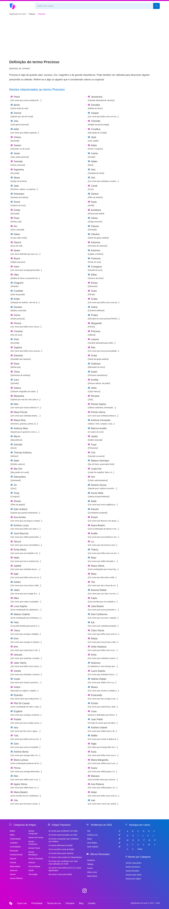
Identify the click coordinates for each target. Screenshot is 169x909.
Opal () (93, 139)
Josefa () (26, 673)
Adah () (18, 462)
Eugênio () (26, 713)
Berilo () (19, 107)
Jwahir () (95, 438)
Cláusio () (93, 228)
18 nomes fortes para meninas (61, 853)
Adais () (95, 147)
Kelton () (24, 689)
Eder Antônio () (25, 511)
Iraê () (103, 802)
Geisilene (91, 860)
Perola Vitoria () (103, 414)
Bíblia (12, 835)
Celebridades (15, 839)
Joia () (20, 123)
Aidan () (103, 794)
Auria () (103, 753)
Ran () (103, 349)
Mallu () (26, 559)
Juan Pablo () (103, 721)
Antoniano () (19, 196)
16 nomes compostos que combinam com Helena (64, 840)
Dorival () (22, 115)
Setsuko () (26, 656)
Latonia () (101, 341)
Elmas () (93, 285)
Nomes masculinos (133, 863)
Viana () (26, 632)
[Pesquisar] (156, 6)
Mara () (102, 576)
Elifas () (95, 276)
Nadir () (103, 503)
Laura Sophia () (102, 673)
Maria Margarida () (103, 762)
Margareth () (95, 325)
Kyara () (102, 770)
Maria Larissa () (26, 762)
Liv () (102, 543)
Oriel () (15, 341)
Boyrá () (18, 260)
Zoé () (103, 179)
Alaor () (103, 559)
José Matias (104, 842)
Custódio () (18, 293)
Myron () (16, 438)
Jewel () (20, 155)
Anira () (103, 656)
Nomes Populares (35, 859)
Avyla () (92, 204)
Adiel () (25, 131)
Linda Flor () (101, 470)
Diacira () (16, 244)
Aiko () (25, 778)
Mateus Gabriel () (26, 616)
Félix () (25, 624)
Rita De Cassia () (26, 705)
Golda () (15, 212)
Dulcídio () (16, 446)
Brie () (25, 648)
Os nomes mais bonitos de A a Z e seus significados (65, 869)
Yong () (15, 495)
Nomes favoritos (132, 871)
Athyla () (103, 640)
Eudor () (97, 373)
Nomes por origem (133, 879)
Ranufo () (97, 511)
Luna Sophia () (26, 608)
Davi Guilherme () (103, 616)
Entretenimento (16, 855)
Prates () (103, 317)
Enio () (26, 640)
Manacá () (103, 778)
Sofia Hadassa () (103, 648)
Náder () (92, 163)
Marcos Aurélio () (97, 430)
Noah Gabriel (104, 846)
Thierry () (103, 551)
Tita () (103, 584)
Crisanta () (17, 333)
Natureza (13, 870)
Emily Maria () (25, 551)
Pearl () (16, 220)
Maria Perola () (26, 414)
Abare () (19, 179)
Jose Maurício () (26, 535)
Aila (104, 831)
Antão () (25, 301)
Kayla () (103, 600)
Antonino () (95, 252)
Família (13, 862)
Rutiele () (26, 721)
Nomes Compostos (33, 832)
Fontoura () (94, 260)
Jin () (14, 487)
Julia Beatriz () (103, 608)
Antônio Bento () (25, 753)
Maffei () (103, 737)
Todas (139, 849)
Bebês (12, 831)
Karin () (26, 268)
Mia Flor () (20, 470)
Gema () (18, 317)
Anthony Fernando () (101, 422)
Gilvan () (95, 220)
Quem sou (22, 903)
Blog (81, 903)
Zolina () (96, 309)
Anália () (103, 535)
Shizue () (26, 543)
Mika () (26, 600)
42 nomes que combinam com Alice (63, 831)
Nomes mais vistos (133, 875)
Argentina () (17, 171)
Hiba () (25, 276)
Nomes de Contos (35, 837)
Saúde (31, 870)
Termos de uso (54, 903)
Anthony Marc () (25, 430)
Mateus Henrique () (101, 462)
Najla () (103, 745)
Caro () (15, 381)
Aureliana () (96, 212)
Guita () (92, 293)
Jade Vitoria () (26, 665)
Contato (91, 903)
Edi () (103, 624)
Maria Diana (92, 876)
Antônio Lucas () (25, 527)
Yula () (26, 737)
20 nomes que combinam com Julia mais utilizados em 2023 (63, 862)
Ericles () (103, 705)
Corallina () (97, 131)
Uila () (25, 802)
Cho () (96, 454)
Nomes (13, 874)
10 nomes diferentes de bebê (60, 845)
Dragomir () (17, 285)
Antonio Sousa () (102, 487)
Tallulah (90, 864)
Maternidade (15, 866)
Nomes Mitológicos (33, 853)
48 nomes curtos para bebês (60, 874)
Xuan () (93, 446)
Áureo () (18, 204)
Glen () (25, 745)
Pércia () (26, 770)
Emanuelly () (103, 697)
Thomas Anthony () (21, 454)
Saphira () (26, 349)
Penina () (26, 325)
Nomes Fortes (34, 848)
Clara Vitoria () (103, 632)
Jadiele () (25, 568)
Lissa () (102, 713)
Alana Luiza (92, 872)
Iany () (25, 729)
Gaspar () (103, 115)
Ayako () (25, 252)
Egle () (26, 576)
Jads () (24, 187)
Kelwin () (26, 584)
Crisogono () (95, 268)
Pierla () (26, 98)
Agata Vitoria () (24, 786)
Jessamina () (101, 98)
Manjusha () (25, 398)
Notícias (31, 862)
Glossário (69, 903)
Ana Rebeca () (102, 786)
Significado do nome (17, 14)
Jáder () (25, 592)
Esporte (13, 859)
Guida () (103, 301)
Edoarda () (21, 357)
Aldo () (26, 406)
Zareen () (20, 147)
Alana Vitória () (103, 568)
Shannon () (103, 665)
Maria (104, 838)
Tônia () (20, 373)
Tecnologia (32, 874)
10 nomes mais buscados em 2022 (63, 835)
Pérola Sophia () (102, 406)
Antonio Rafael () (103, 592)
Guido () (26, 681)
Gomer (90, 868)
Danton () (95, 196)
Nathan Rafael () (102, 681)
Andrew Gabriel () (102, 729)
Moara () (103, 689)
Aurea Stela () (98, 495)
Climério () (98, 236)
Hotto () (94, 390)
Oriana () (16, 139)
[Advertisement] (84, 39)
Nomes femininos (133, 867)
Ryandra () (26, 697)
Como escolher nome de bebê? (61, 849)
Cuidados (14, 843)
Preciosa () (94, 333)
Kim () (98, 479)
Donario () (18, 309)
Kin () (17, 228)
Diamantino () (18, 479)
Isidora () (24, 390)
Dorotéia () (95, 107)
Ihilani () (19, 236)
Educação (14, 851)
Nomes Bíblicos (16, 878)
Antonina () (97, 244)
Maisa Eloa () (24, 422)
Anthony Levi (104, 835)
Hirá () (96, 171)
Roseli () (103, 519)
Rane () (16, 365)
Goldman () (96, 365)
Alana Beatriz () (103, 527)
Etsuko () (18, 503)
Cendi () (92, 187)
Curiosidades (15, 847)
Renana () (93, 398)
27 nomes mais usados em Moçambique (65, 857)
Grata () (98, 357)
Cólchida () (98, 123)
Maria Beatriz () (26, 794)
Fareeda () (18, 163)
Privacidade (37, 903)
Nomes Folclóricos (32, 842)
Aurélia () (99, 381)
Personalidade (34, 866)
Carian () (93, 155)
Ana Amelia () (26, 519)
